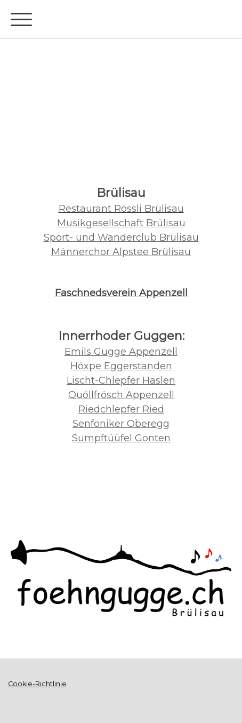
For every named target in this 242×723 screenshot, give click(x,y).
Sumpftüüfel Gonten (121, 438)
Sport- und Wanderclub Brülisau (121, 237)
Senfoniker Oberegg (121, 424)
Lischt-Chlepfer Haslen (121, 380)
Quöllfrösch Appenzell (121, 395)
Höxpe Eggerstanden (121, 366)
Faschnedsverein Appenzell (121, 293)
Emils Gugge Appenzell (121, 351)
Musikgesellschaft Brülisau (121, 223)
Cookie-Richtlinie (37, 684)
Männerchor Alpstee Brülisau (121, 252)
